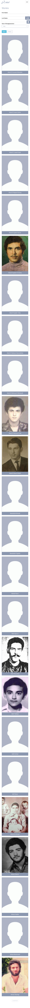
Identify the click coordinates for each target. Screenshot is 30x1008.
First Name (5, 12)
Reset (9, 31)
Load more (15, 1000)
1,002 (27, 18)
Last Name (5, 18)
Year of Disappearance (8, 23)
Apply (4, 31)
